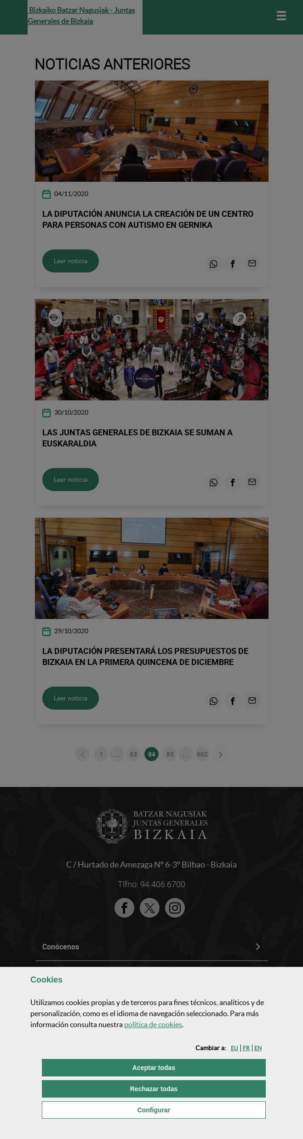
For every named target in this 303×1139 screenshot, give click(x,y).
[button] (234, 1048)
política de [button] (153, 1024)
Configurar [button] (200, 1109)
